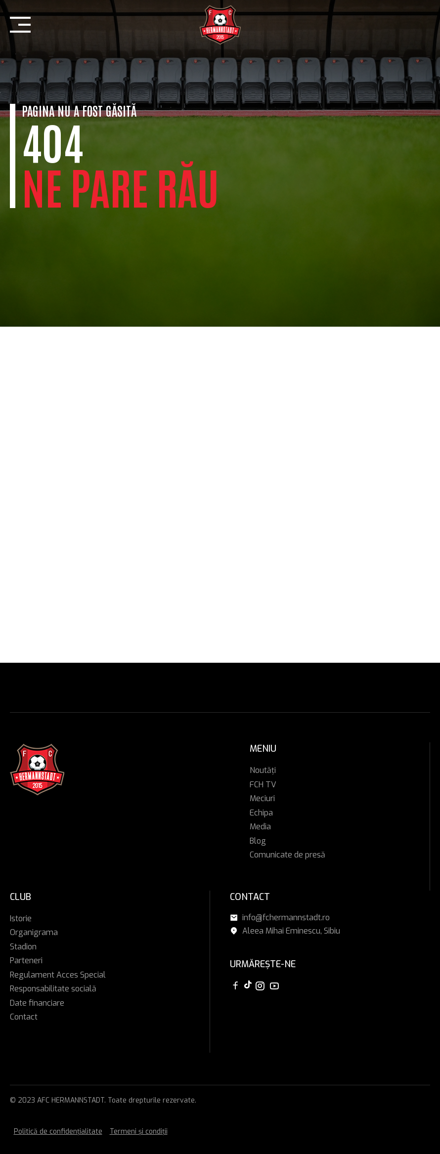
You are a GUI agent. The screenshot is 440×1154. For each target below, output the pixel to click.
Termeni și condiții (139, 1131)
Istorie (21, 918)
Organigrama (34, 932)
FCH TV (263, 784)
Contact (24, 1017)
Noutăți (263, 770)
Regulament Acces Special (58, 975)
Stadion (23, 946)
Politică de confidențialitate (58, 1131)
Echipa (261, 813)
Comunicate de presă (287, 855)
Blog (258, 841)
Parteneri (26, 960)
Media (260, 826)
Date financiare (37, 1003)
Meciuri (262, 798)
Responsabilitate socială (53, 988)
